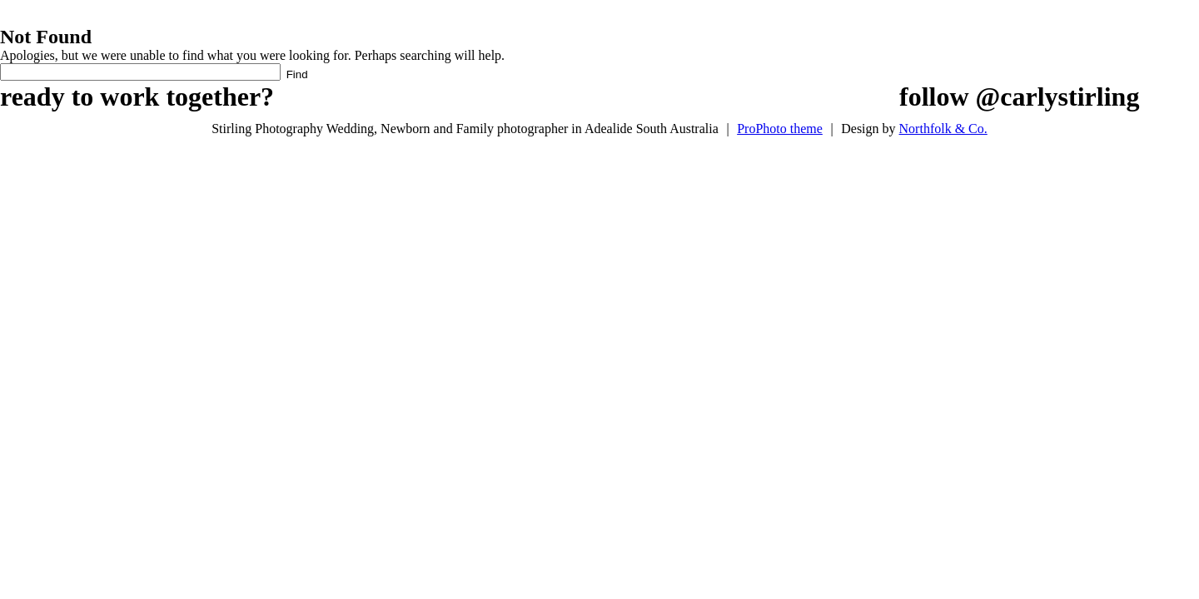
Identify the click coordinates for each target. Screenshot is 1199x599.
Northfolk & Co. (943, 128)
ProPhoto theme (780, 128)
